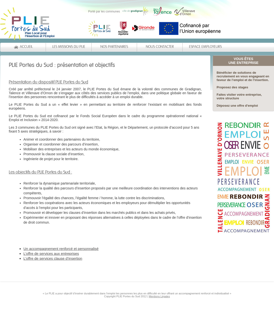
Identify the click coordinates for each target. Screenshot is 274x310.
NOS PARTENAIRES (114, 47)
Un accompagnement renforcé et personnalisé (61, 249)
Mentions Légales (159, 296)
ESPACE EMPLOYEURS (205, 47)
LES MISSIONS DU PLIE (68, 47)
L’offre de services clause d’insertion (52, 258)
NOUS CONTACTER (160, 47)
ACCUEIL (26, 47)
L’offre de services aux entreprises (51, 253)
